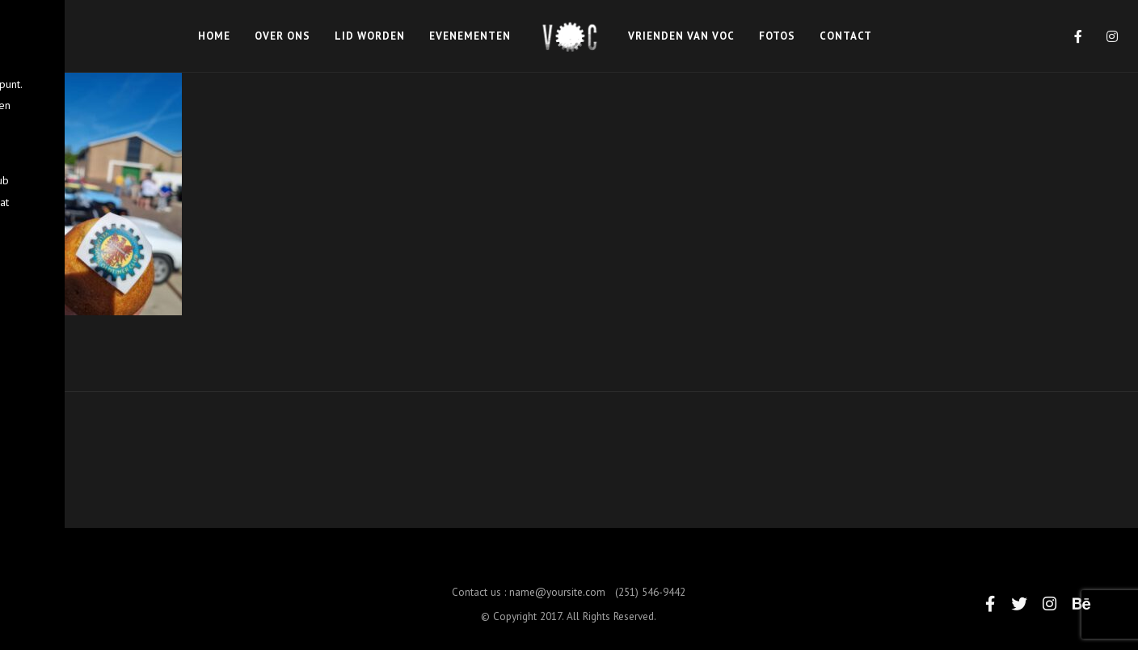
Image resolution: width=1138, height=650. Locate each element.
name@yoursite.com (557, 601)
